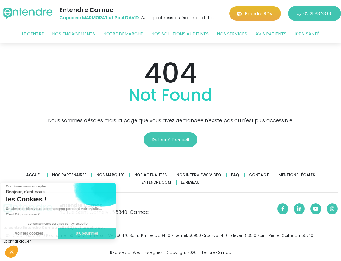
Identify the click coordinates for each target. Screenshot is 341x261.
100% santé (307, 34)
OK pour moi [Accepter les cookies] (69, 233)
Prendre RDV (255, 13)
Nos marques (110, 175)
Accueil (34, 175)
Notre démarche (123, 34)
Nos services (232, 34)
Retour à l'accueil (170, 140)
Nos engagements (73, 34)
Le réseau (190, 182)
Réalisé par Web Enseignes (136, 252)
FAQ (235, 175)
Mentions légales (297, 175)
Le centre (33, 34)
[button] (11, 251)
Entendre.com (156, 182)
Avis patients (270, 34)
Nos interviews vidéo (199, 175)
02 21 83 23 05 (314, 13)
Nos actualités (150, 175)
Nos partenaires (69, 175)
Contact (259, 175)
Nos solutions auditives (180, 34)
